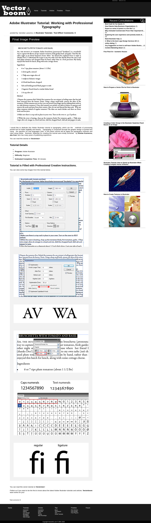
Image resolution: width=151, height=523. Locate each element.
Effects (25, 511)
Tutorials (44, 11)
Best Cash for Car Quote (113, 24)
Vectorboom (87, 490)
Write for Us (122, 0)
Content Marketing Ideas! (114, 48)
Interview (40, 511)
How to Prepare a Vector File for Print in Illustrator (121, 87)
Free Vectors (74, 510)
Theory (40, 514)
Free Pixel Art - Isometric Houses (115, 52)
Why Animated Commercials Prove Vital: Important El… (124, 31)
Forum (68, 11)
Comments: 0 (70, 33)
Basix (56, 510)
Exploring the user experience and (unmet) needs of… (124, 35)
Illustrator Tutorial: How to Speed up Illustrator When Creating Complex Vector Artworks (122, 163)
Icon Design (26, 512)
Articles (51, 11)
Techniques (58, 511)
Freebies (60, 11)
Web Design (26, 517)
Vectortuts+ (35, 139)
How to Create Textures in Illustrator (116, 194)
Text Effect (58, 33)
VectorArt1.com (52, 521)
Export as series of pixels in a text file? (119, 28)
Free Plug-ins (74, 512)
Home (36, 11)
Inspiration (41, 510)
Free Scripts (74, 511)
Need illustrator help (112, 39)
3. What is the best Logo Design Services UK (121, 41)
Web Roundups (42, 515)
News (39, 512)
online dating (109, 43)
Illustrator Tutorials (44, 33)
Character (25, 510)
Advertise (115, 0)
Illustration (26, 514)
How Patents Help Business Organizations (120, 26)
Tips (56, 508)
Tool (56, 512)
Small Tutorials (59, 514)
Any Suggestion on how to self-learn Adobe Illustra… (124, 45)
